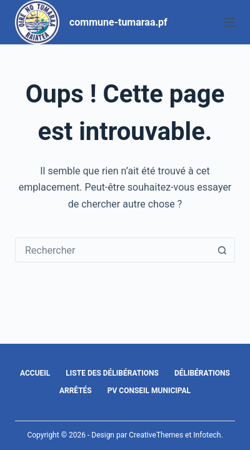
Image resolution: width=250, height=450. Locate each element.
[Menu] (229, 22)
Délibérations (202, 373)
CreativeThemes (156, 435)
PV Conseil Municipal (149, 390)
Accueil (35, 373)
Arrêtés (75, 390)
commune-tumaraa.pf (118, 22)
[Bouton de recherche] (221, 250)
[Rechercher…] (112, 250)
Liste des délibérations (112, 373)
